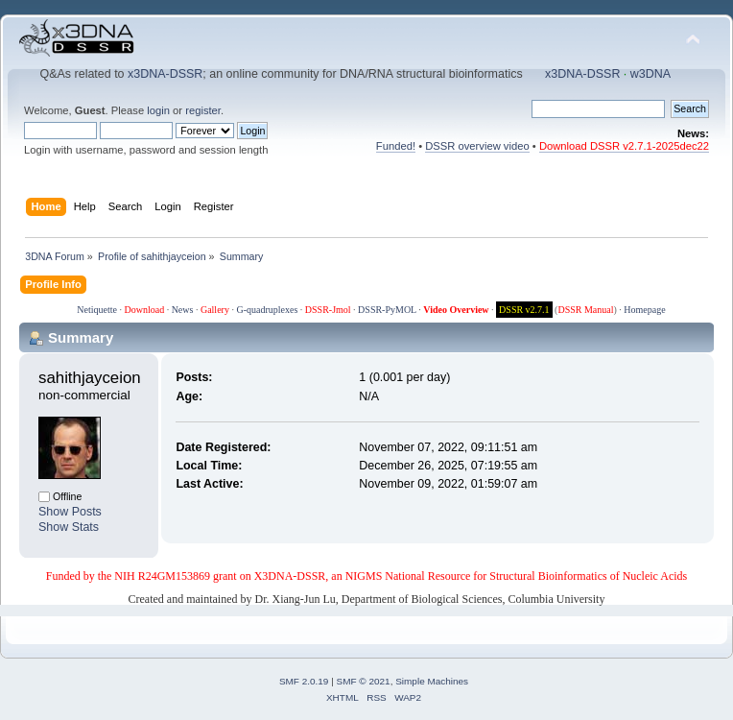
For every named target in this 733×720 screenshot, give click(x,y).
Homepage (644, 309)
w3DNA (650, 74)
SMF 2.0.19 (304, 681)
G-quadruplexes (266, 309)
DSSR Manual (585, 309)
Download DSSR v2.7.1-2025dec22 (624, 146)
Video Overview (455, 309)
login (158, 110)
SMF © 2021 (363, 681)
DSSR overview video (477, 146)
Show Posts (70, 511)
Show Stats (68, 527)
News (183, 309)
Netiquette (97, 309)
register (203, 110)
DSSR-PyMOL (387, 309)
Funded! (395, 146)
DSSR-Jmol (328, 309)
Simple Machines (431, 681)
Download (144, 309)
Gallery (215, 309)
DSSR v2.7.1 (524, 309)
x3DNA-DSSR (165, 74)
